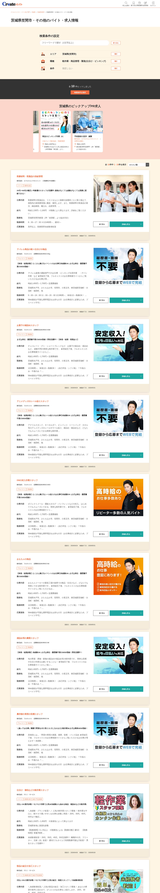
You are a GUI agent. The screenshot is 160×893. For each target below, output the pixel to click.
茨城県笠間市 (40, 12)
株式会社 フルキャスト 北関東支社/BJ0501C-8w (41, 602)
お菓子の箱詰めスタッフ (34, 348)
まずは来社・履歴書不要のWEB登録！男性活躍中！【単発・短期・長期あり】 (50, 365)
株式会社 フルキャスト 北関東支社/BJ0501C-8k (41, 766)
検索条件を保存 (80, 101)
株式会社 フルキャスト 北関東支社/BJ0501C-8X (41, 435)
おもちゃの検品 (28, 596)
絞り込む (118, 43)
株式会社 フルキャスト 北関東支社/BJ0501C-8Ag (42, 274)
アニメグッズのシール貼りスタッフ (42, 429)
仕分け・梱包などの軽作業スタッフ (41, 844)
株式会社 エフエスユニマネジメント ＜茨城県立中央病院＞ (46, 196)
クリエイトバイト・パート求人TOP (20, 12)
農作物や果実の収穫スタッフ (37, 760)
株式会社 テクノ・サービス (30, 849)
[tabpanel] (80, 143)
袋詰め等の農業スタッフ (34, 679)
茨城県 (33, 12)
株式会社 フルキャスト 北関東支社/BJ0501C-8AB (42, 354)
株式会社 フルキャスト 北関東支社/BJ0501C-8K (41, 685)
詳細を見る (126, 240)
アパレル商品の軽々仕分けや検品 (40, 268)
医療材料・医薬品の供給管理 (36, 190)
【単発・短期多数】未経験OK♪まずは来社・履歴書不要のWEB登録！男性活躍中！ (52, 696)
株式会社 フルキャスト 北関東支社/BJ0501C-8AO (42, 518)
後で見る (101, 240)
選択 (118, 55)
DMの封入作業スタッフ (33, 512)
